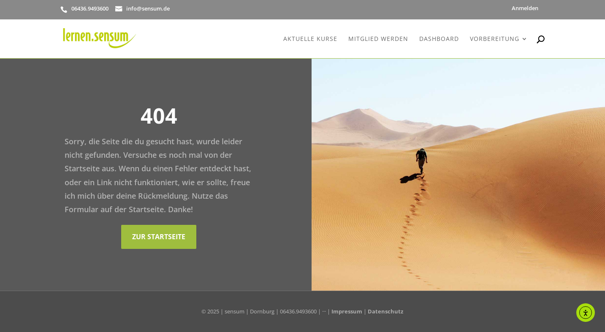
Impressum (346, 311)
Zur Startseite (158, 236)
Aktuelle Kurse (310, 39)
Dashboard (439, 39)
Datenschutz (385, 311)
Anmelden (525, 8)
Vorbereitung (494, 39)
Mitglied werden (378, 39)
